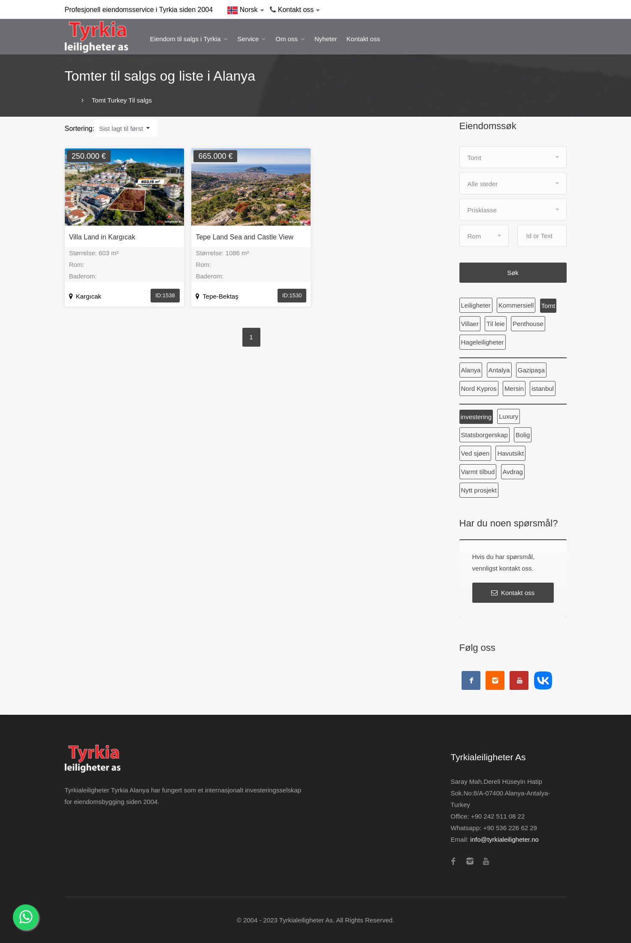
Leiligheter (476, 305)
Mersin (514, 388)
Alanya (471, 370)
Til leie (495, 323)
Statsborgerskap (484, 434)
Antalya (499, 370)
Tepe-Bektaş (217, 296)
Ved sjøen (475, 453)
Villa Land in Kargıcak (102, 237)
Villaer (470, 323)
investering (476, 416)
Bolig (523, 434)
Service (248, 38)
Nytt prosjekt (479, 490)
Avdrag (513, 471)
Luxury (508, 416)
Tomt (548, 305)
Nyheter (325, 38)
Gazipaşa (531, 370)
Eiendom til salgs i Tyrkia (185, 38)
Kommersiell (516, 305)
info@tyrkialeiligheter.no (504, 839)
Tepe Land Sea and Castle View (244, 237)
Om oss (286, 38)
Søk (513, 272)
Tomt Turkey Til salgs (121, 100)
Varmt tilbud (478, 471)
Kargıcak (85, 296)
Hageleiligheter (482, 342)
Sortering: (79, 128)
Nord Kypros (479, 388)
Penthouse (528, 323)
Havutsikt (510, 453)
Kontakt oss (363, 38)
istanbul (542, 388)
